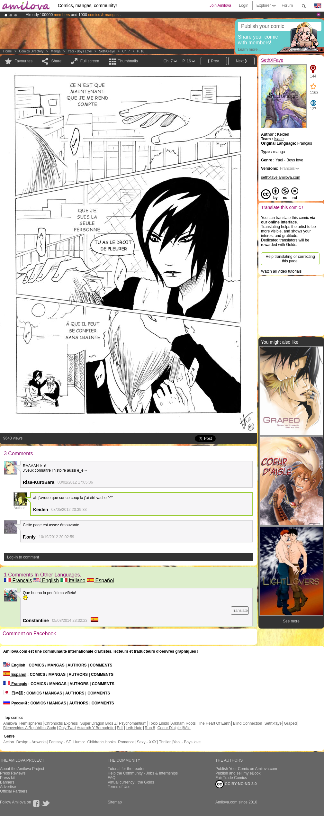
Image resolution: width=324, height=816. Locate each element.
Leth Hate (134, 728)
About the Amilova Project (22, 768)
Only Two (67, 728)
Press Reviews (12, 773)
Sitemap (115, 802)
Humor (79, 742)
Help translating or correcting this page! (290, 258)
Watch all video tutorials (281, 271)
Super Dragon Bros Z (98, 723)
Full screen (89, 61)
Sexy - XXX (147, 742)
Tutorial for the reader (126, 768)
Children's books (101, 742)
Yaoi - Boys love (80, 51)
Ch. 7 (126, 51)
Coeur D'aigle (170, 728)
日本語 (13, 693)
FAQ (111, 777)
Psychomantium (132, 723)
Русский (15, 703)
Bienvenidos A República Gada (29, 728)
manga (56, 51)
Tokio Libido (159, 723)
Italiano (73, 580)
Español (100, 580)
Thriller (165, 742)
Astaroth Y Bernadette (96, 728)
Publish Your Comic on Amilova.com (246, 768)
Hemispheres (30, 723)
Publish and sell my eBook (238, 773)
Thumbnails (128, 61)
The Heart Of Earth (214, 723)
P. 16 (140, 51)
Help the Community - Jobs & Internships (143, 773)
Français (18, 580)
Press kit (7, 777)
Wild (186, 728)
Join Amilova (220, 5)
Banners (7, 782)
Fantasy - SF (60, 742)
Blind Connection (247, 723)
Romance (126, 742)
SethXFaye (107, 51)
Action (8, 742)
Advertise (8, 786)
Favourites (23, 61)
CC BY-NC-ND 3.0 (236, 784)
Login (243, 5)
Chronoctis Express (61, 723)
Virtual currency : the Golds (131, 782)
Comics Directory (31, 51)
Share (56, 61)
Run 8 (150, 728)
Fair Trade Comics (231, 777)
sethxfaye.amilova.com (280, 177)
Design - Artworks (31, 742)
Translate (240, 610)
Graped (290, 723)
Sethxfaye (273, 723)
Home (7, 51)
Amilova (10, 723)
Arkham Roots (183, 723)
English (46, 580)
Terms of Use (119, 786)
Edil (120, 728)
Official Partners (13, 791)
